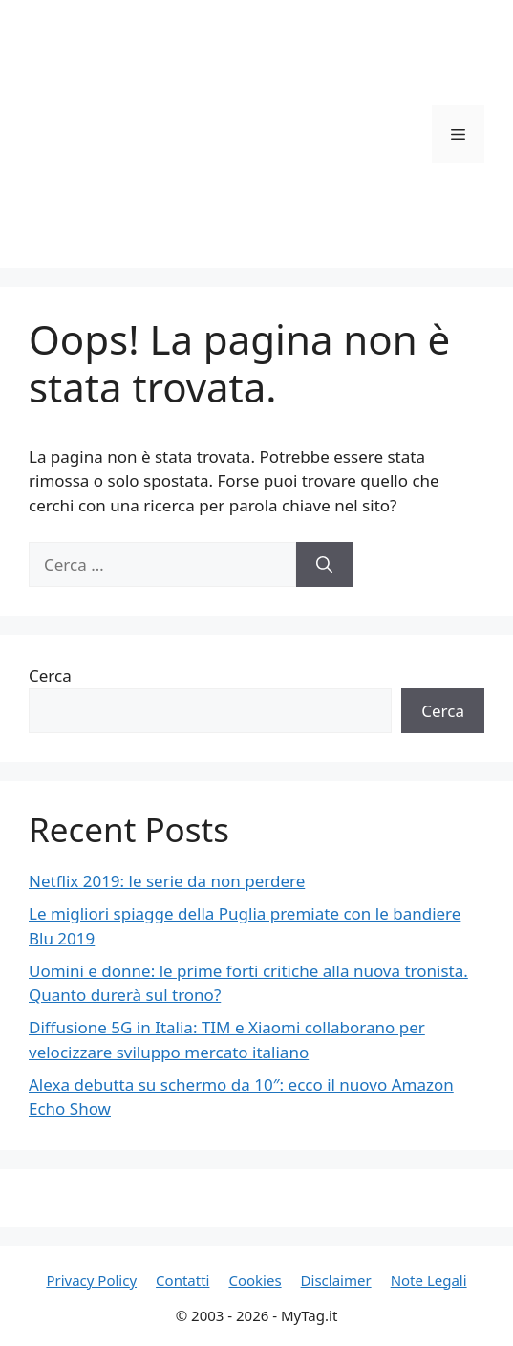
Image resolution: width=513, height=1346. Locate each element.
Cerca (50, 675)
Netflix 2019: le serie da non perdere (167, 881)
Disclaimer (336, 1280)
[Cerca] (324, 565)
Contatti (182, 1280)
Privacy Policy (91, 1280)
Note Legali (429, 1280)
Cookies (254, 1280)
